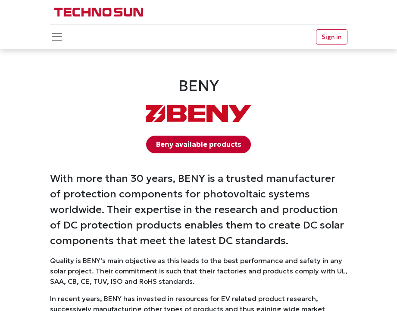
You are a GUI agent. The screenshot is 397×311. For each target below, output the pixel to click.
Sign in (332, 37)
